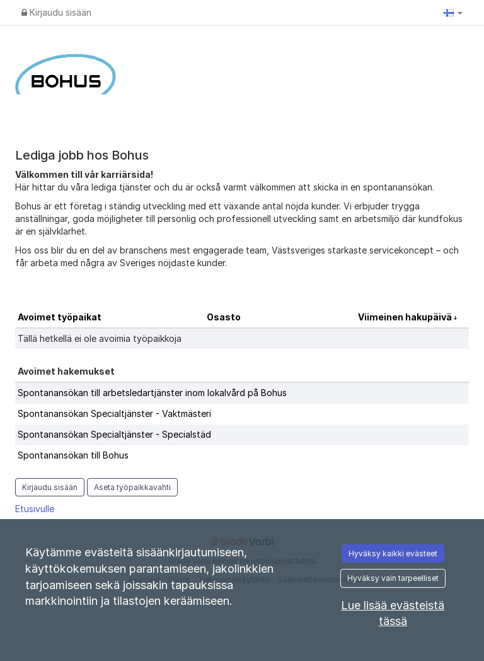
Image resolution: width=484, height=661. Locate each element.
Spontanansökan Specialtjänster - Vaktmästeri (114, 413)
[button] (453, 12)
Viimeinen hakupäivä (406, 317)
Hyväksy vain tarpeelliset (393, 578)
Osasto (224, 317)
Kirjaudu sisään (56, 12)
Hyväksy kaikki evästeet (393, 553)
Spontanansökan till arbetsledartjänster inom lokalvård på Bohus (152, 392)
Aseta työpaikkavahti (132, 487)
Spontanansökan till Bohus (73, 455)
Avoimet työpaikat (59, 317)
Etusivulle (34, 508)
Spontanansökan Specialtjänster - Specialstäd (114, 434)
